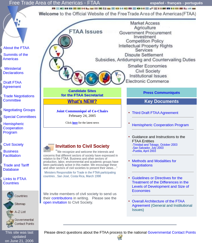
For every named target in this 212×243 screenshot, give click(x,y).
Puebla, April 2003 (144, 151)
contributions (62, 198)
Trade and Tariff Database (14, 167)
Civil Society (13, 144)
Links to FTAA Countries (13, 181)
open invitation (55, 202)
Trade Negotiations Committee (17, 98)
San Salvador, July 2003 (148, 147)
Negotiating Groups (19, 110)
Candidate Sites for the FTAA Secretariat (82, 93)
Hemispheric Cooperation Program (160, 125)
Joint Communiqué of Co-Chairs (82, 111)
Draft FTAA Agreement (11, 84)
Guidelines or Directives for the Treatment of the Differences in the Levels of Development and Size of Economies (160, 184)
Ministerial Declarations (12, 70)
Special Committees (19, 117)
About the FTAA (16, 48)
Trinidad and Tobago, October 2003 (155, 144)
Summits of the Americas (14, 56)
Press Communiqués (161, 92)
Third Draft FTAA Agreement (155, 113)
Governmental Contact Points (172, 232)
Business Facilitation (10, 153)
